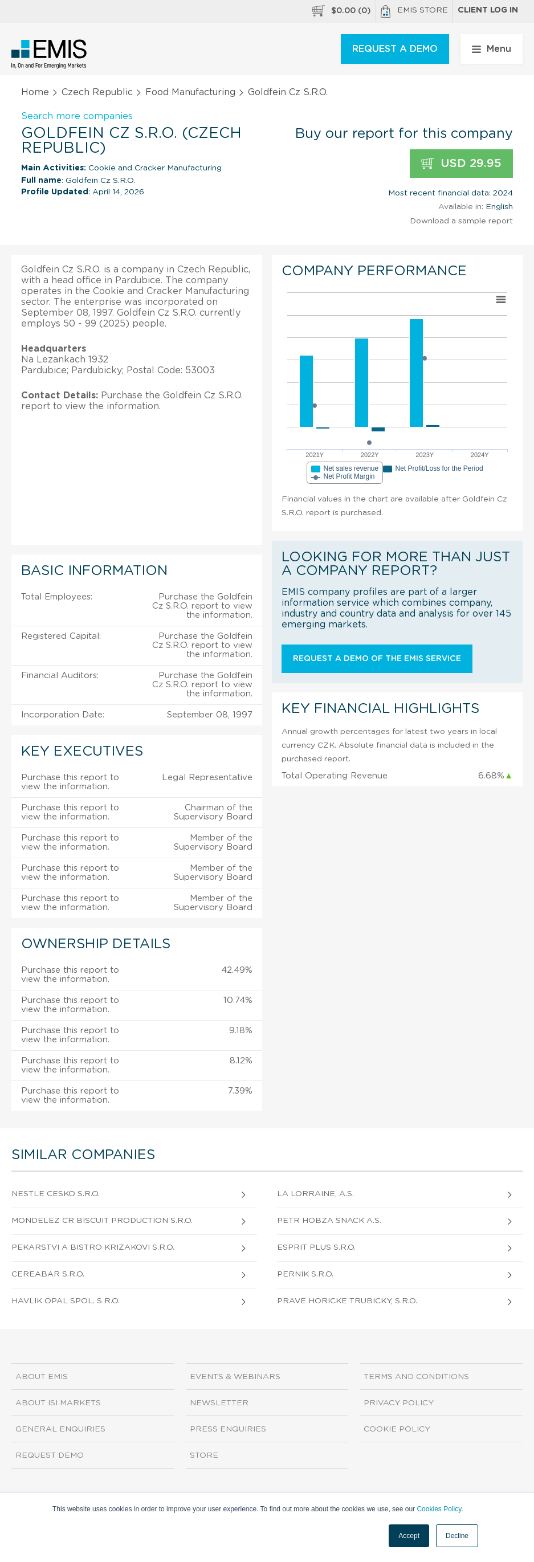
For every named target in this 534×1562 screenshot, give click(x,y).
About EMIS (41, 1377)
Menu (491, 49)
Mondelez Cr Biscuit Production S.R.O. (102, 1221)
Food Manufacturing (190, 92)
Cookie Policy (397, 1429)
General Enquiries (60, 1429)
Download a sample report (461, 221)
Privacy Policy (399, 1403)
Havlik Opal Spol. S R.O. (65, 1301)
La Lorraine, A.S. (315, 1194)
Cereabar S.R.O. (47, 1274)
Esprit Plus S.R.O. (316, 1247)
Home (35, 92)
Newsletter (219, 1403)
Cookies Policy (439, 1509)
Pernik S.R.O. (305, 1274)
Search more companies (77, 116)
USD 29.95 (461, 164)
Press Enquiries (228, 1429)
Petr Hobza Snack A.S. (329, 1221)
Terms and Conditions (416, 1377)
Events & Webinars (235, 1377)
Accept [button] (408, 1536)
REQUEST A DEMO (395, 49)
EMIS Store (414, 11)
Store (204, 1455)
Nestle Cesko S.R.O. (55, 1194)
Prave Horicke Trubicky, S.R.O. (347, 1301)
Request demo (49, 1455)
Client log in (488, 10)
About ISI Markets (58, 1403)
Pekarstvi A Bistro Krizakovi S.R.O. (92, 1247)
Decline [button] (457, 1536)
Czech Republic (97, 92)
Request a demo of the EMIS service (377, 659)
